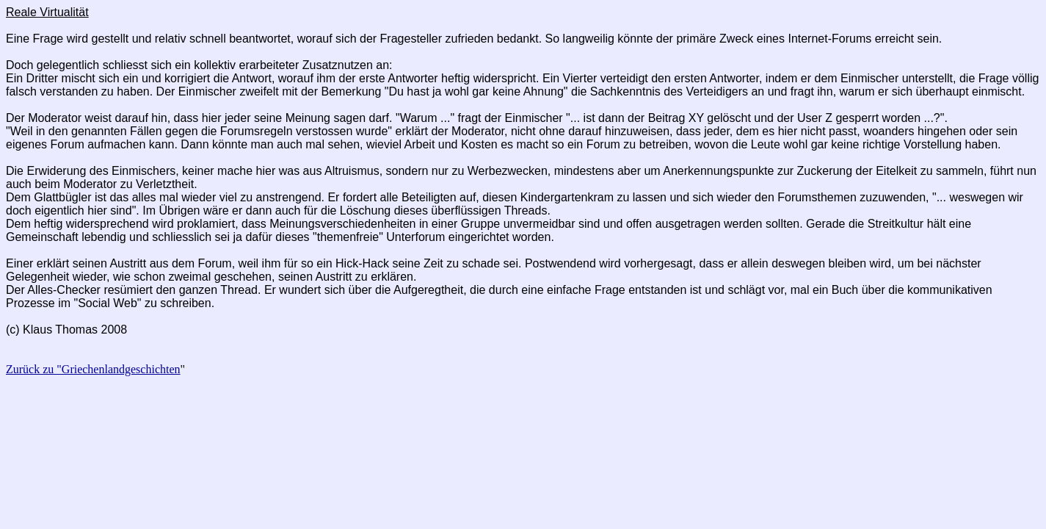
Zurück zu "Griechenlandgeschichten (93, 369)
